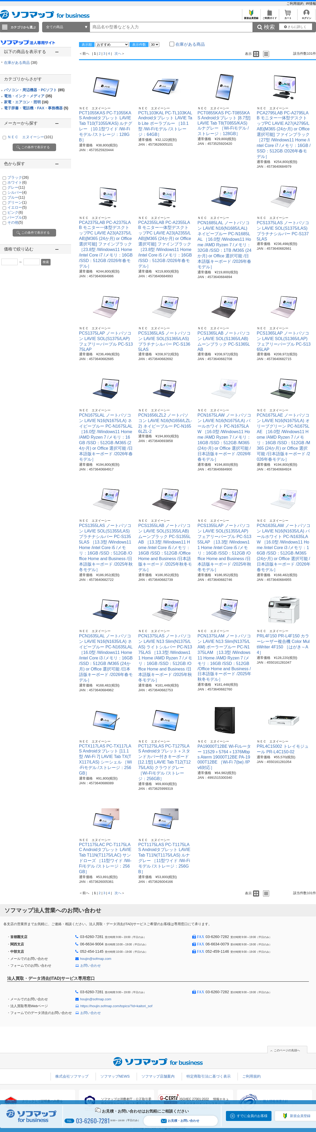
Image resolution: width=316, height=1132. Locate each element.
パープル (17, 217)
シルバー (17, 192)
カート (288, 16)
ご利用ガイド (269, 16)
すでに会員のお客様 (252, 1116)
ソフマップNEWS (115, 1076)
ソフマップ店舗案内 (158, 1076)
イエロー (17, 207)
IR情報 (311, 4)
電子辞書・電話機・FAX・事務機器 (36, 108)
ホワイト (17, 182)
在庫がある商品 (20, 62)
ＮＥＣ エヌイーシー (30, 137)
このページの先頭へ (287, 1050)
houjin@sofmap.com (95, 959)
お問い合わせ (90, 965)
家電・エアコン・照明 (26, 102)
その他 (15, 222)
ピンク (15, 212)
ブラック (18, 177)
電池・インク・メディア (28, 96)
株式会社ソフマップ (71, 1076)
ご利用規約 (296, 4)
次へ (118, 53)
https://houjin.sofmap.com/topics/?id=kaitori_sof (116, 1006)
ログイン (306, 16)
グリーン (17, 202)
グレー (16, 187)
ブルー (16, 197)
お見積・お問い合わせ (180, 1121)
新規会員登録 (251, 16)
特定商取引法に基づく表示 (208, 1076)
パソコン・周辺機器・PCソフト (34, 90)
